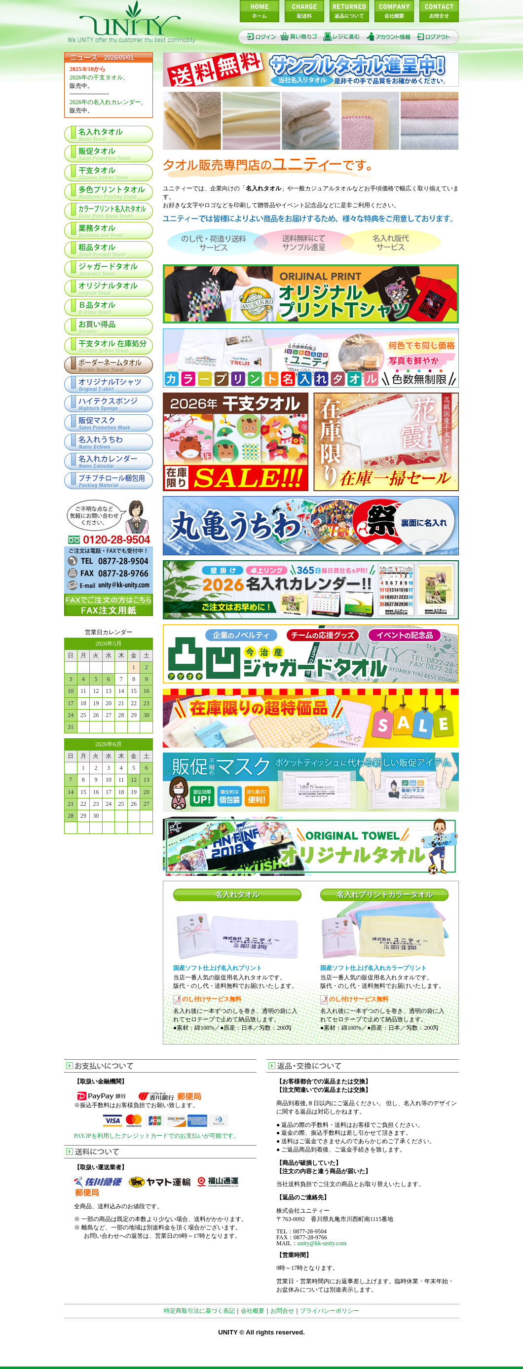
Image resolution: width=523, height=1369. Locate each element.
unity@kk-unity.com (322, 1243)
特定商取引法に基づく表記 (199, 1310)
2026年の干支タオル (96, 77)
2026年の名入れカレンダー (105, 102)
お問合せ (282, 1310)
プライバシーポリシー (329, 1310)
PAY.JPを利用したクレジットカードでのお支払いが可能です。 (156, 1135)
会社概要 (252, 1310)
